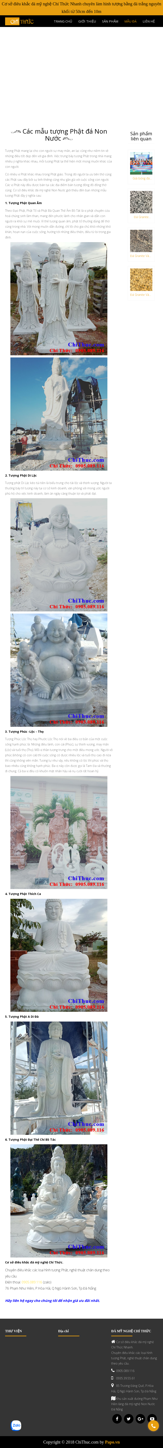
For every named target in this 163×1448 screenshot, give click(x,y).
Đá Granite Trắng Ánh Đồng (141, 218)
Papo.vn (112, 1442)
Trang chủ (63, 21)
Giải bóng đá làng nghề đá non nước (141, 179)
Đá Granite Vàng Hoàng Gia (141, 295)
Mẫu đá (130, 21)
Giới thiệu (87, 21)
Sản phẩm (110, 21)
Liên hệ (149, 21)
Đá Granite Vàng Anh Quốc (141, 257)
